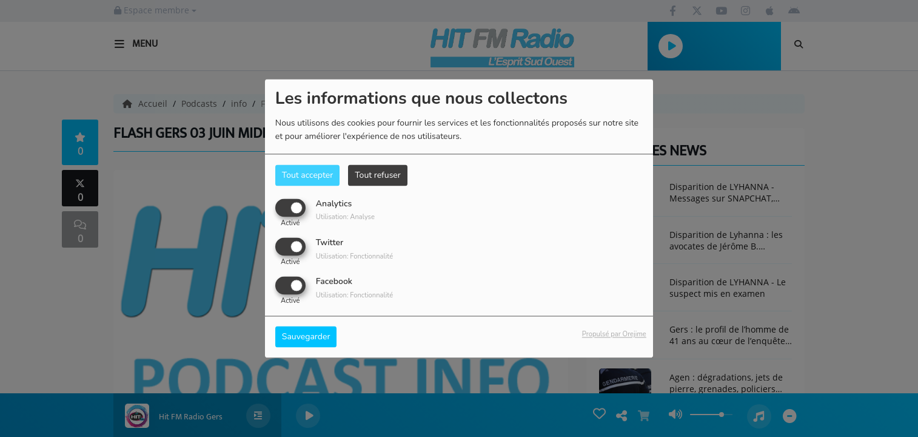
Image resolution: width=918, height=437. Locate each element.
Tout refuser (378, 175)
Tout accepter (307, 175)
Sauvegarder (306, 337)
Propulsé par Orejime (614, 334)
